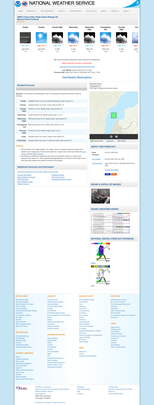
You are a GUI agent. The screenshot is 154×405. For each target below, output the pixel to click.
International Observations (25, 379)
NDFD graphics (38, 154)
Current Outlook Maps (54, 306)
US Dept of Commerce (43, 387)
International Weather (54, 367)
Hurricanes (19, 313)
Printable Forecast (57, 175)
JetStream (114, 308)
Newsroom (83, 352)
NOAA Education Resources (120, 304)
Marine (49, 320)
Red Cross (83, 333)
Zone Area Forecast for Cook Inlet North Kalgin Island (37, 171)
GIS (48, 356)
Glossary (114, 306)
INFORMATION (76, 11)
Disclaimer (110, 141)
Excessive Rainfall (22, 302)
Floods (81, 317)
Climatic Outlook (53, 328)
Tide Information (22, 179)
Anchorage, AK (40, 394)
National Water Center (55, 365)
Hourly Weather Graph (25, 182)
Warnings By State (22, 300)
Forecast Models (53, 352)
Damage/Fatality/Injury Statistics (90, 331)
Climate (50, 345)
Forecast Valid (97, 163)
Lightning (82, 306)
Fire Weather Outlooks (23, 315)
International (115, 331)
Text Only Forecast (57, 177)
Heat (80, 304)
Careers (113, 343)
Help (78, 391)
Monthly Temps (21, 340)
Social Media (115, 345)
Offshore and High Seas (55, 322)
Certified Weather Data (23, 347)
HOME (20, 11)
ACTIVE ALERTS (22, 296)
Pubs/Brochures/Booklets (88, 356)
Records (18, 343)
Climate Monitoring (22, 336)
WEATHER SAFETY (86, 296)
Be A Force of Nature (118, 302)
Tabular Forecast (23, 184)
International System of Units (61, 179)
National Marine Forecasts (26, 177)
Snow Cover (20, 372)
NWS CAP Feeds (22, 326)
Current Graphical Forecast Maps (58, 315)
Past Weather (20, 338)
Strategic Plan (116, 329)
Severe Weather (53, 304)
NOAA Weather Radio (23, 324)
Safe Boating (83, 342)
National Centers (116, 334)
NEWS (104, 11)
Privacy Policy (113, 387)
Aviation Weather (53, 326)
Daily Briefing (52, 340)
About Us (111, 391)
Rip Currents (83, 315)
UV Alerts (19, 317)
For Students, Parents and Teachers (123, 315)
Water (49, 354)
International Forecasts (55, 302)
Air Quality (82, 328)
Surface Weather (21, 366)
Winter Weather (84, 324)
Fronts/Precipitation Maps (56, 313)
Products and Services (118, 336)
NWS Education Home (118, 300)
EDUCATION (91, 11)
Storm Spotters (52, 360)
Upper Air (19, 368)
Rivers (49, 317)
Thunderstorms (84, 311)
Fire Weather (51, 311)
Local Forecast (52, 300)
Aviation (50, 349)
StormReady (83, 302)
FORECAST (32, 11)
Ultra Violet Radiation (86, 326)
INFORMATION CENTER (56, 335)
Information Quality (83, 389)
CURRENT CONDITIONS (24, 353)
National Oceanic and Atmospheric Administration (52, 389)
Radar (18, 357)
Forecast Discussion (24, 175)
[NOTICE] (21, 22)
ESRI (124, 141)
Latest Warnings (21, 308)
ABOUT (126, 11)
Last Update (96, 159)
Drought (18, 320)
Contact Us (114, 338)
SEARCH (115, 11)
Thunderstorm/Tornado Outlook (26, 311)
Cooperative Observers (55, 358)
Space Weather (21, 322)
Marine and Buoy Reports (24, 370)
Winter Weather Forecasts (25, 304)
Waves (93, 263)
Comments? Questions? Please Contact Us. (50, 402)
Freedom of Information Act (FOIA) (120, 389)
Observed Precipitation (23, 363)
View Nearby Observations (77, 77)
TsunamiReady (84, 322)
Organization (115, 327)
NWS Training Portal (118, 311)
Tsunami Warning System (56, 363)
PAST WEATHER (47, 11)
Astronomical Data (22, 345)
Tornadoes (82, 313)
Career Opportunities (115, 394)
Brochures (82, 339)
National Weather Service (44, 391)
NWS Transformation (118, 347)
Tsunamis (82, 320)
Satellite (18, 375)
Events (81, 354)
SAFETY (62, 11)
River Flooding (21, 306)
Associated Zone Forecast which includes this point (77, 67)
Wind (92, 286)
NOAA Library (115, 313)
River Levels (20, 361)
